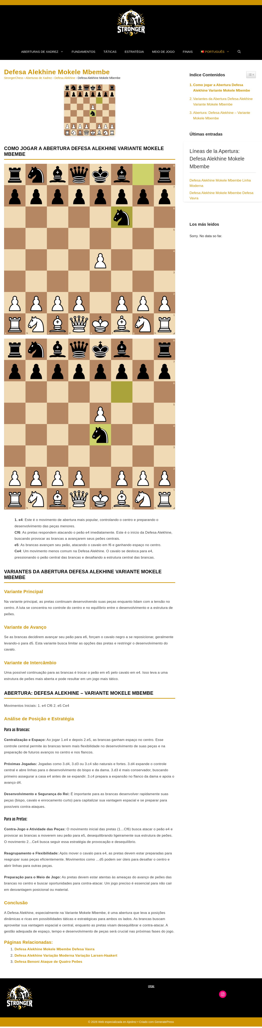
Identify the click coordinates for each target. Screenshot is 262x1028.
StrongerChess (13, 78)
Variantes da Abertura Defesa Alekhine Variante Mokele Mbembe (223, 101)
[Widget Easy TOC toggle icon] (251, 74)
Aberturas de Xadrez (44, 52)
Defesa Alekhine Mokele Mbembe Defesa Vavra (55, 949)
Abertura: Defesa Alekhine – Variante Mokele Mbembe (221, 115)
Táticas (110, 51)
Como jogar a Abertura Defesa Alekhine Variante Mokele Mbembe (221, 87)
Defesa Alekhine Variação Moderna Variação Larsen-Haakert (66, 955)
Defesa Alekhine (64, 78)
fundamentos (83, 51)
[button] (239, 52)
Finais (188, 51)
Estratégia (134, 51)
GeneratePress (164, 1022)
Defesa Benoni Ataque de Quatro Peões (48, 962)
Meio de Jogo (163, 51)
